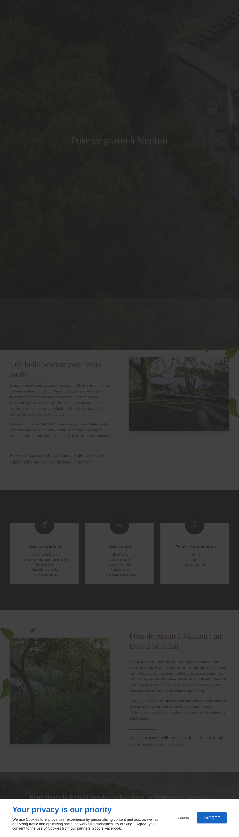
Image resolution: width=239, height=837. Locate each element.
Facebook (112, 828)
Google (97, 828)
